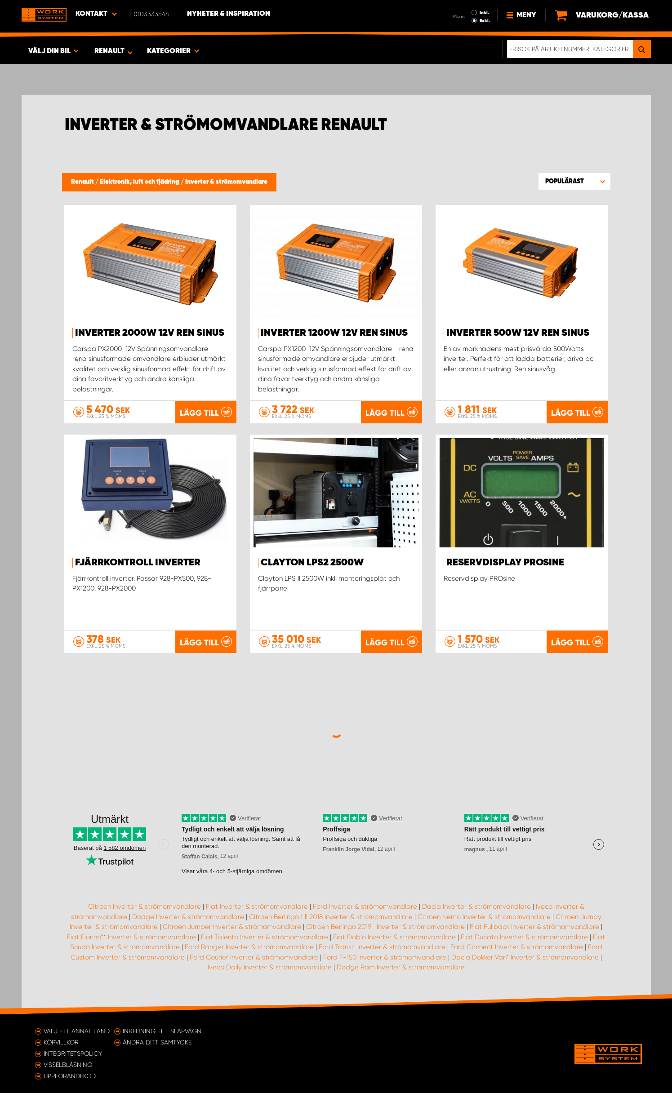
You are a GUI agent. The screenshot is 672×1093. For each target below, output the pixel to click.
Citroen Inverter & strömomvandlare (144, 906)
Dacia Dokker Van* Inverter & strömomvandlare (525, 957)
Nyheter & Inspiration (228, 14)
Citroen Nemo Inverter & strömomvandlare (484, 917)
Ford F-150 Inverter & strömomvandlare (384, 957)
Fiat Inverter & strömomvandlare (257, 906)
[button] (574, 181)
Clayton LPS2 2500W (312, 563)
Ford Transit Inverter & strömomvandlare (382, 947)
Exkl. (485, 20)
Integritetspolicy (73, 1053)
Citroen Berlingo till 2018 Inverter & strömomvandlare (331, 917)
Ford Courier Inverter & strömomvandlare (254, 957)
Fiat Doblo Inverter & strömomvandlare (394, 937)
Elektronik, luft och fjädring (140, 182)
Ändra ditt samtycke (157, 1042)
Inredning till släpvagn (162, 1031)
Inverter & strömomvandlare (226, 182)
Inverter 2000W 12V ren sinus (149, 333)
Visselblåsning (68, 1064)
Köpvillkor (61, 1042)
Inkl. (484, 12)
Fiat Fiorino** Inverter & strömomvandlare (131, 937)
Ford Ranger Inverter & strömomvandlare (249, 947)
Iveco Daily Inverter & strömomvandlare (270, 967)
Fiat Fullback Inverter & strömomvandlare (534, 927)
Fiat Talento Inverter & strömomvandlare (264, 937)
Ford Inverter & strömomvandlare (365, 906)
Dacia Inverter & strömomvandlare (476, 906)
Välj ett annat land (77, 1031)
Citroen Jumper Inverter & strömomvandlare (232, 927)
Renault (83, 182)
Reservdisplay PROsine (505, 563)
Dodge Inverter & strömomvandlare (188, 917)
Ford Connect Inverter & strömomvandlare (516, 947)
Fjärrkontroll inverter (137, 563)
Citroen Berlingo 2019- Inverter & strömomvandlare (385, 927)
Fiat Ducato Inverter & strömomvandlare (524, 937)
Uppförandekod (70, 1076)
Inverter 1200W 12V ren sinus (334, 333)
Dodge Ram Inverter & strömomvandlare (401, 967)
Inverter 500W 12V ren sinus (517, 333)
